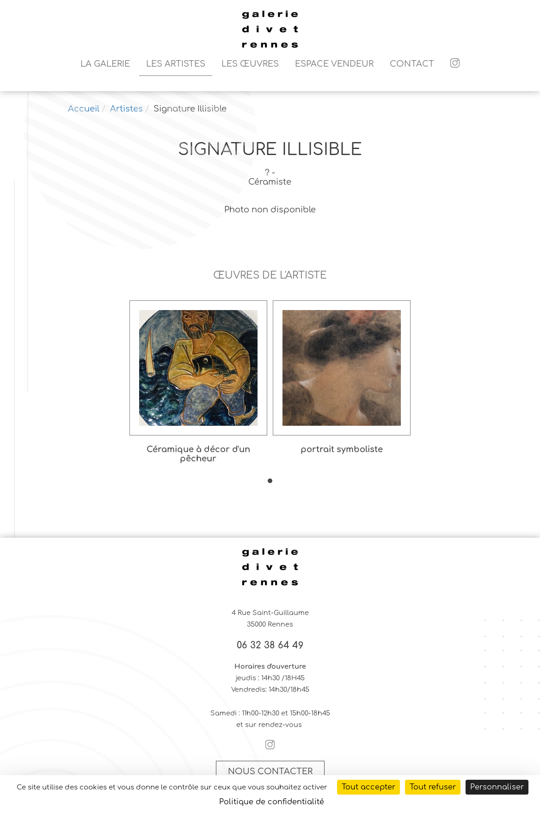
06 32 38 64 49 (270, 645)
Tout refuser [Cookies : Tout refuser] (433, 787)
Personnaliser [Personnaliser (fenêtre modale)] (497, 787)
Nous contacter (270, 771)
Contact (412, 63)
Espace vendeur (334, 63)
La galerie (105, 63)
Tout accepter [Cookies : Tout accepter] (368, 787)
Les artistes (175, 63)
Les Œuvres (250, 63)
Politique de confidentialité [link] (271, 802)
